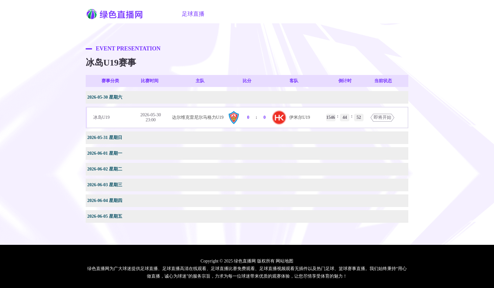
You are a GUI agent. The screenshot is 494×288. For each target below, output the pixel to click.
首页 (166, 14)
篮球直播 (225, 14)
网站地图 (284, 261)
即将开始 (382, 117)
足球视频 (257, 14)
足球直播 (193, 14)
